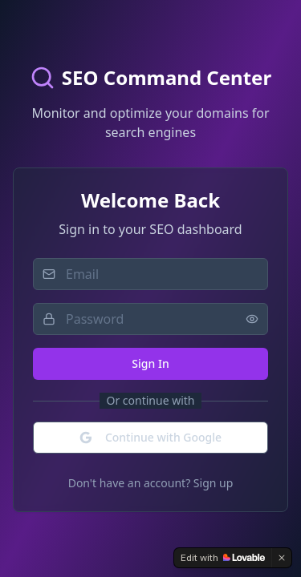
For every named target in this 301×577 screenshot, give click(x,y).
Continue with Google (150, 437)
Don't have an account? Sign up (151, 482)
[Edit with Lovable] (222, 557)
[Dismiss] (281, 557)
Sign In (150, 363)
